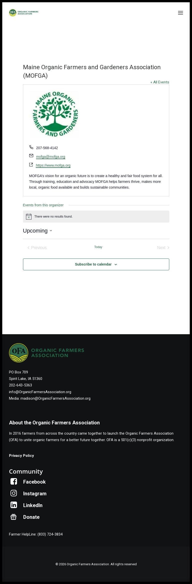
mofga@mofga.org (50, 157)
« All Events (159, 82)
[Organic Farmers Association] (23, 12)
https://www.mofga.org (53, 165)
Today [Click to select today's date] (98, 247)
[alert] (96, 217)
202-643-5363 (20, 385)
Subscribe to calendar (93, 264)
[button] (180, 12)
